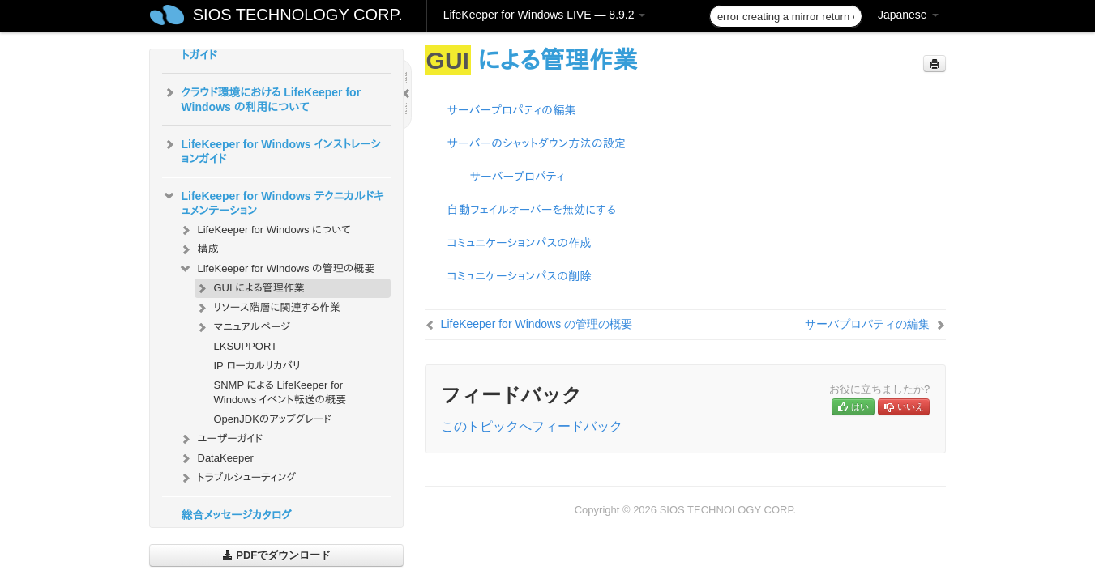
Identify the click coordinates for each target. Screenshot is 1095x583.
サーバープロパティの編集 (511, 110)
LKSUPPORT (246, 346)
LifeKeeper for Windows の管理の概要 (276, 269)
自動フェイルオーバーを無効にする (532, 209)
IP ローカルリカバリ (257, 366)
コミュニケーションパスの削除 (519, 276)
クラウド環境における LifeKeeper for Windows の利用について (261, 98)
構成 (198, 249)
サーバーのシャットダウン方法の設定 (537, 143)
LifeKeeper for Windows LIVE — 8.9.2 (544, 14)
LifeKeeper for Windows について (264, 230)
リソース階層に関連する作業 (267, 307)
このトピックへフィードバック (531, 426)
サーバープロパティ (517, 176)
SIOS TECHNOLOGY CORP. (298, 14)
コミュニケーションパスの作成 (519, 242)
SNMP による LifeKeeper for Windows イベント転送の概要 (280, 392)
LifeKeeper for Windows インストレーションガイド (271, 149)
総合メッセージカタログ (237, 515)
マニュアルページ (242, 327)
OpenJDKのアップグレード (273, 419)
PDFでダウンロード (276, 555)
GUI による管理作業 (250, 288)
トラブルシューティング (237, 477)
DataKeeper (216, 458)
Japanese (908, 14)
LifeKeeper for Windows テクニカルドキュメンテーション (273, 201)
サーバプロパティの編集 (867, 323)
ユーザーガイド (220, 439)
